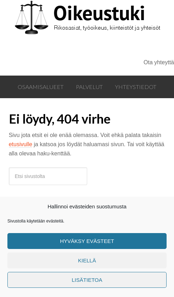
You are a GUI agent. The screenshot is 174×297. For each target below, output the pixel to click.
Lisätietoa (87, 280)
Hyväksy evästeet (87, 241)
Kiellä (87, 260)
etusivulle (20, 144)
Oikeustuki (78, 29)
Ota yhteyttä (159, 62)
